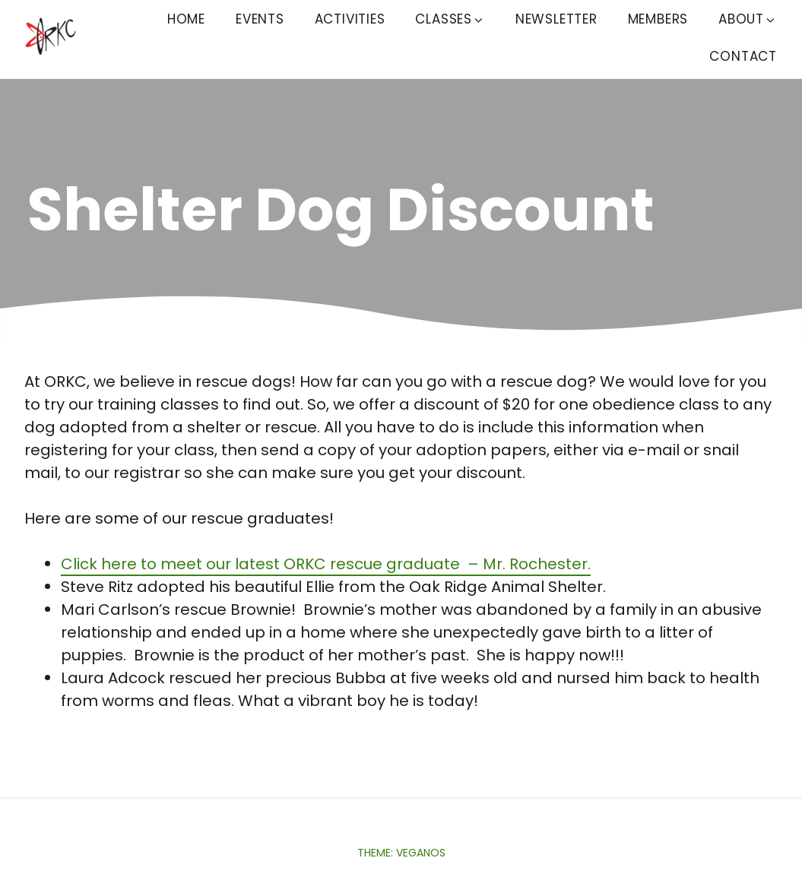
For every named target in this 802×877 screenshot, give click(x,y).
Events (260, 19)
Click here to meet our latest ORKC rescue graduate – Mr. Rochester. (326, 564)
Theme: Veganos (401, 852)
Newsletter (556, 19)
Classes (450, 19)
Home (186, 19)
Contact (743, 56)
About (747, 19)
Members (658, 19)
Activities (350, 19)
